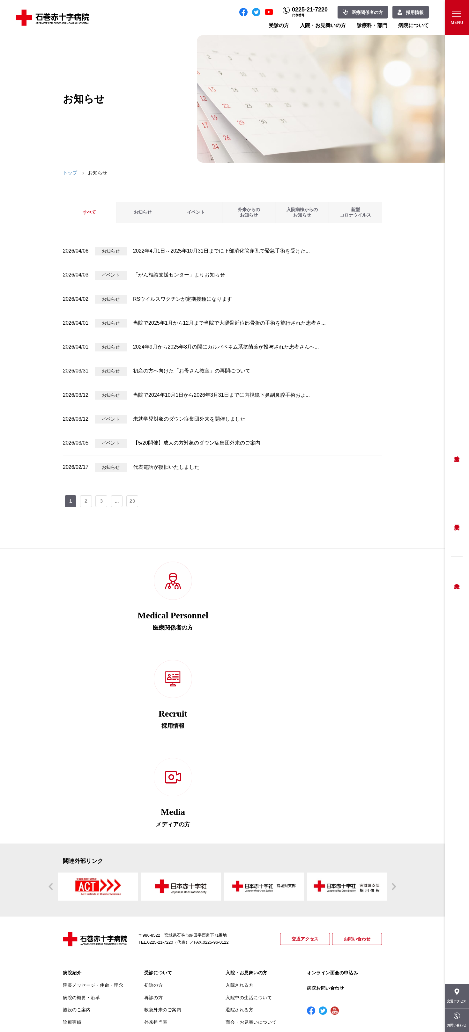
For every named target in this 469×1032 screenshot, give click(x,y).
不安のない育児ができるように (174, 912)
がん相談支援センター (86, 963)
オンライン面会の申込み (332, 798)
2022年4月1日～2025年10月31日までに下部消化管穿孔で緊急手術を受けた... (221, 251)
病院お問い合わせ (325, 813)
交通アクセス (302, 764)
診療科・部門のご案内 (249, 864)
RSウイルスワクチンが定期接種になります (182, 299)
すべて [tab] (89, 212)
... (117, 501)
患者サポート (158, 940)
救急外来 (457, 578)
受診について (158, 798)
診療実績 (72, 847)
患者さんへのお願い (84, 860)
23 (133, 501)
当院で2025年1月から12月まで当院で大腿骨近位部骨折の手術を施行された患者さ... (229, 323)
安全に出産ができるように (172, 897)
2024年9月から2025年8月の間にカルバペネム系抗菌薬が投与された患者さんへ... (226, 347)
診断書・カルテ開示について (174, 928)
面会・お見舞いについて (251, 847)
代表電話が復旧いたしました (166, 467)
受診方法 (457, 454)
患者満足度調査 (79, 909)
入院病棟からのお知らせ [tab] (302, 212)
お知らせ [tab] (142, 212)
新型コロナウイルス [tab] (355, 212)
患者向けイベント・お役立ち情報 (93, 979)
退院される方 (239, 835)
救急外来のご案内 (162, 835)
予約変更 (457, 522)
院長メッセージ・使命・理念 (93, 810)
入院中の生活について (249, 822)
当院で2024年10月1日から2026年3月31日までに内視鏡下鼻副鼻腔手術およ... (221, 395)
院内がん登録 (77, 951)
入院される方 (239, 810)
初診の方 (153, 810)
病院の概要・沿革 (81, 822)
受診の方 (279, 25)
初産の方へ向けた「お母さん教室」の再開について (191, 370)
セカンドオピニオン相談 (169, 860)
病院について (413, 25)
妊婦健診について (162, 885)
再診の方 (153, 822)
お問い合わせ (356, 764)
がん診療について (81, 938)
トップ (70, 172)
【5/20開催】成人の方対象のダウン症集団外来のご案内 (196, 443)
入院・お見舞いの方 (323, 25)
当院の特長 (74, 872)
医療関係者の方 (367, 12)
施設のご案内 (77, 835)
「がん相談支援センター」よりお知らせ (179, 274)
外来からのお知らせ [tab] (249, 212)
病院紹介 (72, 798)
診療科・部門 (372, 25)
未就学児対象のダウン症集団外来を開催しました (189, 419)
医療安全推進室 (79, 922)
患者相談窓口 (158, 872)
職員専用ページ (361, 1012)
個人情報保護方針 (81, 897)
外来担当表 (156, 847)
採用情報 (415, 12)
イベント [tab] (196, 212)
